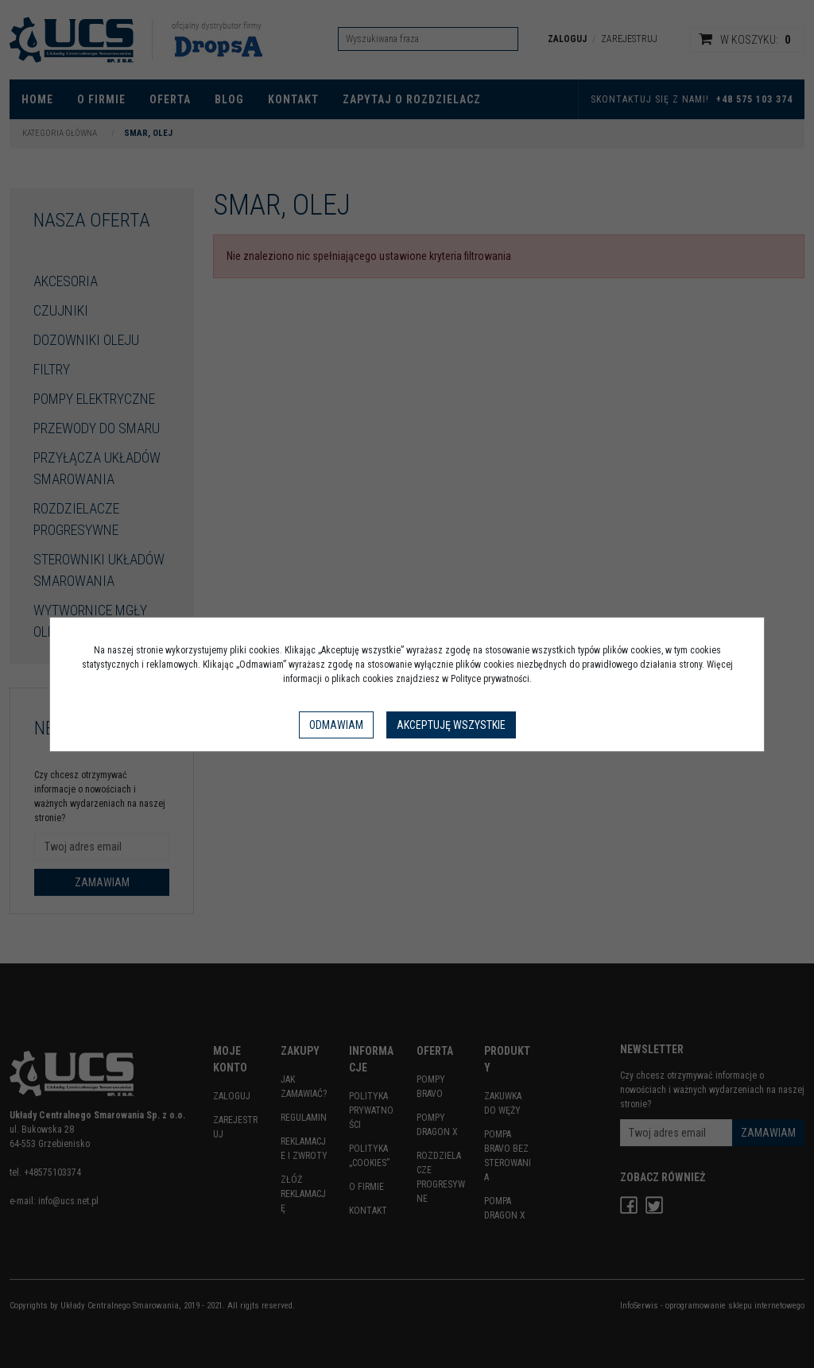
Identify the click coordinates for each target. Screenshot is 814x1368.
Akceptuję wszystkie (451, 725)
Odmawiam (336, 725)
